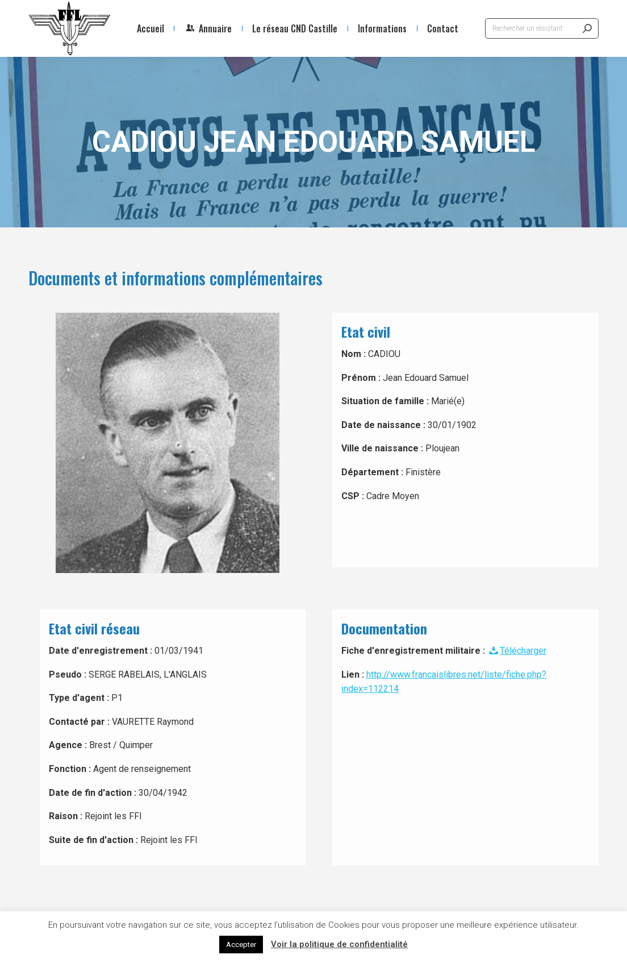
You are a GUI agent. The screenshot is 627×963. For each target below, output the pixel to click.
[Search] (542, 28)
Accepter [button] (241, 944)
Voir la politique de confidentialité (339, 944)
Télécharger (516, 650)
